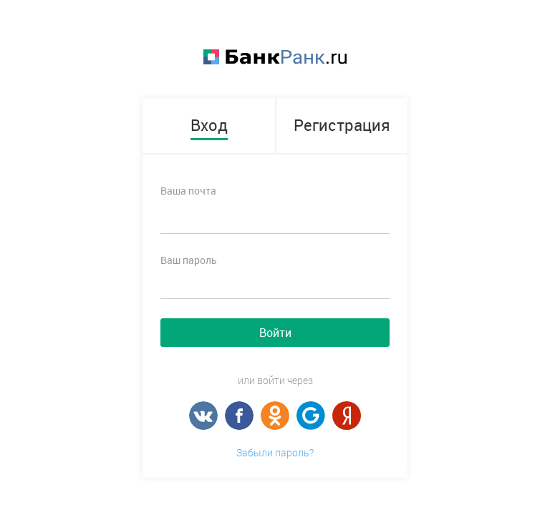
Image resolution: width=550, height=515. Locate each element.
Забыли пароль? (275, 452)
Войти (275, 332)
